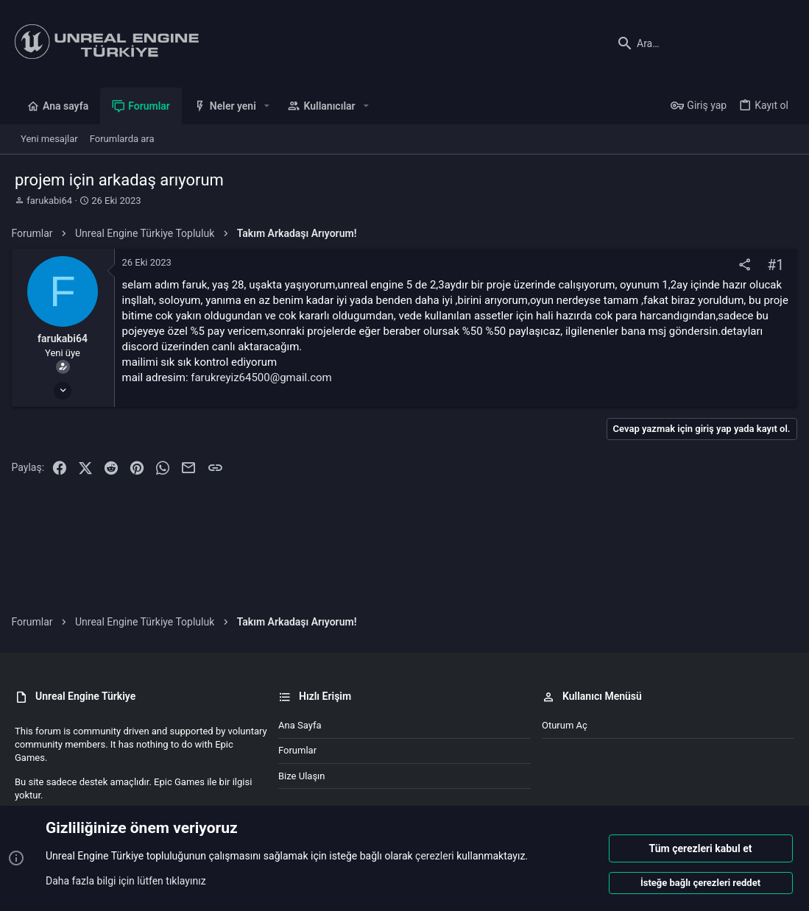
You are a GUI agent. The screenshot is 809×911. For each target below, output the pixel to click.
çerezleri (434, 856)
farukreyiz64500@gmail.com (264, 377)
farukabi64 (49, 200)
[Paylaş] (742, 265)
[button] (267, 106)
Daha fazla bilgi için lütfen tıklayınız (126, 881)
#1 (772, 265)
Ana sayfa (299, 725)
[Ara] (702, 43)
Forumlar (297, 750)
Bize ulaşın (301, 775)
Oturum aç (564, 725)
